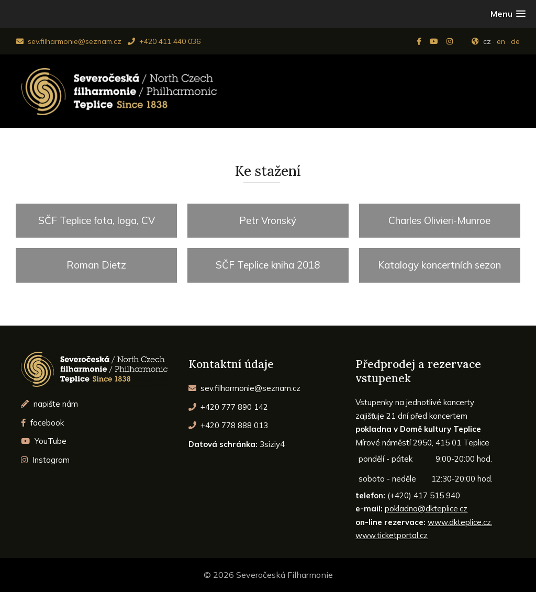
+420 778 (228, 425)
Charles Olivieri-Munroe (439, 220)
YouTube (43, 441)
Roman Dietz (96, 265)
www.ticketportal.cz (391, 535)
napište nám (49, 404)
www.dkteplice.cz (459, 522)
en (501, 41)
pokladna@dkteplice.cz (426, 508)
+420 (228, 407)
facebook (42, 423)
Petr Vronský (267, 220)
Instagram (45, 460)
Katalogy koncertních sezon (439, 265)
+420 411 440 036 (164, 41)
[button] (508, 14)
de (515, 41)
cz (487, 41)
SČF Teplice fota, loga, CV (96, 220)
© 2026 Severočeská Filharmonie (268, 574)
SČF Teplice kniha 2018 (268, 265)
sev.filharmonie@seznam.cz (68, 41)
